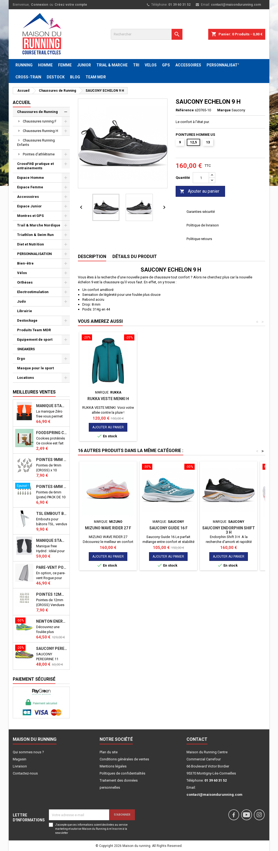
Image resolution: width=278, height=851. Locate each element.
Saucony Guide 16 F (168, 528)
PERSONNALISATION (34, 254)
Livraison (20, 766)
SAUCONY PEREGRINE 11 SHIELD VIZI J (51, 648)
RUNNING (24, 65)
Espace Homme (30, 178)
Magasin (19, 759)
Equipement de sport (34, 339)
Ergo (21, 359)
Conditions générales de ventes (124, 759)
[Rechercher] (146, 34)
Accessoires (28, 197)
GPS (166, 65)
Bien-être (25, 263)
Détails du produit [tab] (134, 256)
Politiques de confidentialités (122, 773)
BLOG (75, 77)
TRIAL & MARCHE (112, 65)
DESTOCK (56, 77)
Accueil (22, 102)
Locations (25, 378)
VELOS (151, 65)
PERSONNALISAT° (223, 65)
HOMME (45, 65)
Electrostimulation (33, 292)
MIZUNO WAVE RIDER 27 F (108, 528)
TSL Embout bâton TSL (51, 513)
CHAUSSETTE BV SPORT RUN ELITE (108, 401)
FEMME (65, 65)
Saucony (238, 110)
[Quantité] (201, 177)
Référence (185, 110)
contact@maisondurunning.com (236, 5)
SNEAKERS (26, 349)
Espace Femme (30, 187)
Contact (197, 739)
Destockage (27, 320)
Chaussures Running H (40, 131)
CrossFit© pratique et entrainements (35, 166)
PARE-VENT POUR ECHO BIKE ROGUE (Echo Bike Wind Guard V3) (51, 567)
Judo (21, 301)
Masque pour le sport (35, 368)
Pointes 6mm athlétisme (51, 486)
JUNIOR (84, 65)
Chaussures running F (39, 121)
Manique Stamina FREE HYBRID (51, 540)
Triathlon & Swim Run (35, 235)
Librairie (24, 311)
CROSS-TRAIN (28, 77)
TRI (136, 65)
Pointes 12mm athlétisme (51, 594)
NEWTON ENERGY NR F (51, 621)
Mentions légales (113, 766)
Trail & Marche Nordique (38, 225)
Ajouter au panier (199, 191)
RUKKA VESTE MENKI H (168, 399)
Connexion (39, 5)
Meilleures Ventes (34, 392)
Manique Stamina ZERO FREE (51, 406)
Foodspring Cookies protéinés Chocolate (51, 433)
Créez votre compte (71, 5)
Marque (224, 110)
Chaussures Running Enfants (36, 142)
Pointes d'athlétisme (39, 154)
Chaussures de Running (37, 112)
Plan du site (109, 752)
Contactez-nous (25, 773)
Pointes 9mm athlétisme (51, 459)
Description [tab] (92, 256)
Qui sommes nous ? (28, 752)
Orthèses (25, 282)
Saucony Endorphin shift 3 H (228, 530)
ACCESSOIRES (188, 65)
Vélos (22, 273)
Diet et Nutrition (30, 244)
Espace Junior (29, 206)
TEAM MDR (96, 77)
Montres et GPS (30, 216)
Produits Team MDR (34, 330)
